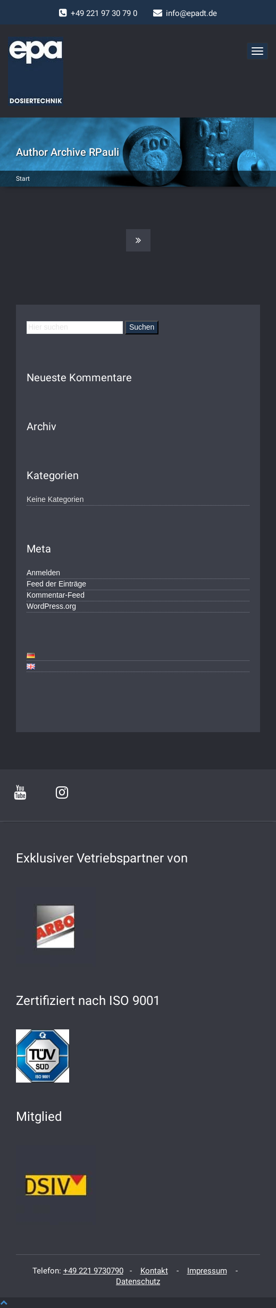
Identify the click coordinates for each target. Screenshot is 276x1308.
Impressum (207, 1271)
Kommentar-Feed (56, 595)
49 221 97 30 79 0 (106, 13)
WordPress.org (51, 606)
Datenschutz (138, 1281)
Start (23, 178)
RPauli (104, 152)
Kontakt (154, 1271)
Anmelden (43, 572)
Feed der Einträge (56, 584)
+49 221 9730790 (93, 1271)
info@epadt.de (191, 13)
